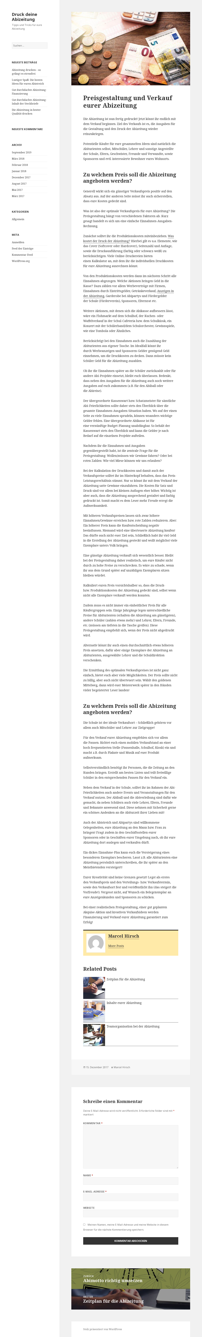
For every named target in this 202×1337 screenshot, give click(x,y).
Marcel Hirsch (123, 936)
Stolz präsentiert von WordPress (102, 1329)
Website (88, 1208)
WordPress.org (21, 261)
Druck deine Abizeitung (24, 16)
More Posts (116, 946)
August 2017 (19, 183)
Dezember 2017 (21, 177)
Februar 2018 (20, 165)
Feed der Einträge (22, 248)
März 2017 (18, 196)
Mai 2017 (17, 190)
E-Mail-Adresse (95, 1191)
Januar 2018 (19, 171)
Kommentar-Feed (22, 254)
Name (88, 1175)
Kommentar (93, 1123)
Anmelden (18, 242)
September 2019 (21, 152)
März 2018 (18, 158)
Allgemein (18, 219)
